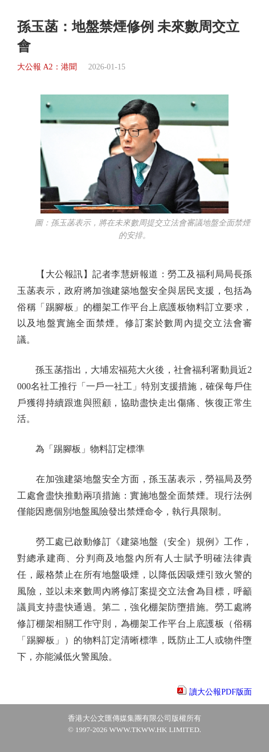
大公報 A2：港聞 (47, 67)
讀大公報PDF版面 (220, 692)
